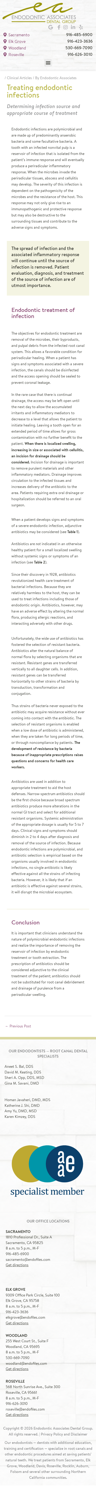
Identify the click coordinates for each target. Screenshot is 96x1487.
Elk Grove (14, 43)
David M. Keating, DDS (23, 1073)
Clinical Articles (19, 79)
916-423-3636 (80, 43)
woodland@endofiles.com (26, 1364)
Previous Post (18, 1027)
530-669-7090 (79, 49)
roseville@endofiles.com (25, 1410)
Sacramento (16, 36)
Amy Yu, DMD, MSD (21, 1112)
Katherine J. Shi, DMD (22, 1106)
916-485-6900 (79, 36)
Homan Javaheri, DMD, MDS (27, 1101)
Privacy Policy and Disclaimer (64, 1435)
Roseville (13, 56)
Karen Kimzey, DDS (20, 1117)
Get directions (17, 1266)
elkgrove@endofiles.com (25, 1318)
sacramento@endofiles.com (28, 1260)
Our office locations (48, 1222)
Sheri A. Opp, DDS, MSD (24, 1079)
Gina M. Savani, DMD (22, 1084)
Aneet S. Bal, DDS (19, 1067)
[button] (48, 64)
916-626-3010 (80, 56)
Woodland (14, 49)
